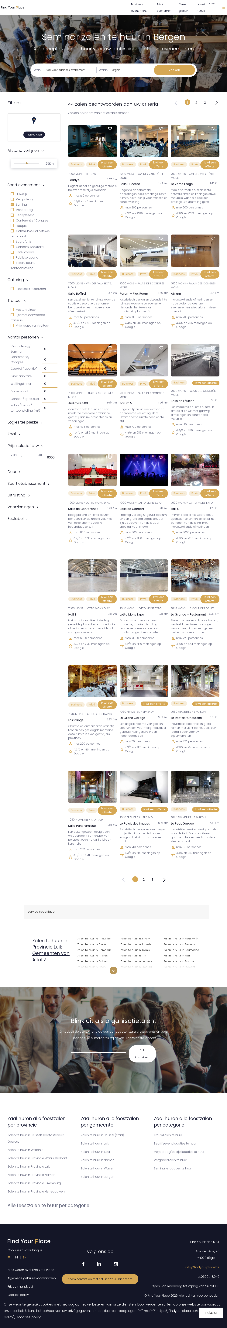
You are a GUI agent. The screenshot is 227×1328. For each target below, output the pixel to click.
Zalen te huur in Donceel (93, 972)
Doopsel (19, 226)
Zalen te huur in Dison (91, 966)
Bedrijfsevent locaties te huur (175, 1143)
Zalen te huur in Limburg (136, 966)
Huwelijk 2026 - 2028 (206, 7)
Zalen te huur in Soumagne (181, 949)
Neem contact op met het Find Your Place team (100, 1279)
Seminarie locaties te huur (173, 1168)
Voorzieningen (21, 507)
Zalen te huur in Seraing (179, 944)
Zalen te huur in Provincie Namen (31, 1175)
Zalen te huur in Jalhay (135, 938)
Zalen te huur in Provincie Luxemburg (34, 1183)
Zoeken (174, 70)
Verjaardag (22, 210)
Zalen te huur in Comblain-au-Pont (96, 949)
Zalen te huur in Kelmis (135, 949)
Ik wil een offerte (107, 164)
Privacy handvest (20, 1286)
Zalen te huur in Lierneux (136, 961)
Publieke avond (24, 257)
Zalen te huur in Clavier (92, 944)
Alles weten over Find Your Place (31, 1270)
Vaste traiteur (23, 309)
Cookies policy (18, 1295)
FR (9, 1257)
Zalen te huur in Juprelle (136, 944)
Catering (16, 279)
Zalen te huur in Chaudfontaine (96, 938)
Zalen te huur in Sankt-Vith (181, 938)
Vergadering (22, 199)
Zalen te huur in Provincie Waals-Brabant (37, 1158)
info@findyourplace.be (202, 1267)
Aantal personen (23, 337)
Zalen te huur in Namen (98, 1160)
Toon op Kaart (34, 134)
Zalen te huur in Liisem (134, 972)
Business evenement (139, 7)
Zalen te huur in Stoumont (181, 972)
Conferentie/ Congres (29, 220)
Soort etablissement (26, 483)
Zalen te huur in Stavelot (179, 966)
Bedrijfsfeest (22, 215)
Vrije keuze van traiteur (30, 325)
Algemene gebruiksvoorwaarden (32, 1278)
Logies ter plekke (23, 422)
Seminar (19, 204)
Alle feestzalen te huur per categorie (48, 1205)
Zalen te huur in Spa (177, 955)
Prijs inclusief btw (23, 445)
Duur (12, 471)
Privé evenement (164, 7)
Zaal (12, 434)
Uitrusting (17, 495)
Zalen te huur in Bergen (97, 1177)
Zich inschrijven (142, 1053)
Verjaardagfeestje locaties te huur (179, 1152)
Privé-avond (22, 252)
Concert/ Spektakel (27, 247)
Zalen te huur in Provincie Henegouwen (36, 1191)
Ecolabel (16, 518)
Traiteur (15, 300)
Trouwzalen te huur (168, 1135)
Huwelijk (19, 194)
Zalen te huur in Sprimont (180, 961)
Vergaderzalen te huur (170, 1160)
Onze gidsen (183, 7)
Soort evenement (24, 184)
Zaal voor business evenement (65, 70)
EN (24, 1257)
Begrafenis (21, 241)
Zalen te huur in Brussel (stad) (102, 1135)
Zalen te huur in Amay (48, 971)
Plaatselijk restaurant (28, 289)
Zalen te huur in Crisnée (92, 955)
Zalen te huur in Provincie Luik (29, 1166)
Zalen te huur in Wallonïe (25, 1150)
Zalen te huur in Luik (133, 955)
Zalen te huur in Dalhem (92, 961)
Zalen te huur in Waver (97, 1168)
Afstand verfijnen (23, 150)
